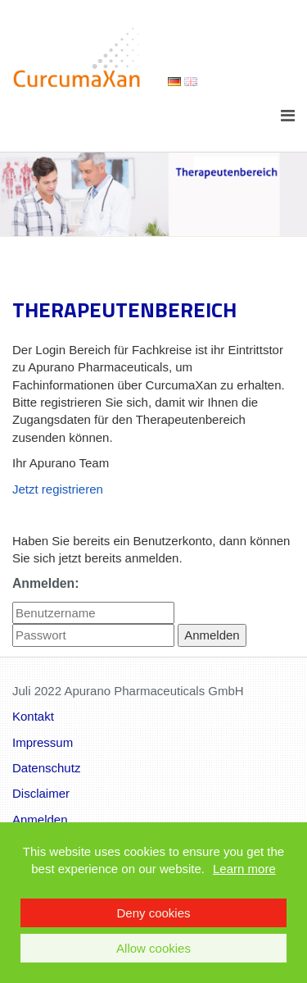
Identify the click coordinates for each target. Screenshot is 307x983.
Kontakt (33, 716)
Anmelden (40, 819)
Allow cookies (153, 948)
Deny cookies (153, 913)
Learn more (244, 869)
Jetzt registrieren (57, 489)
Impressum (42, 742)
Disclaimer (41, 793)
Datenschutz (46, 768)
